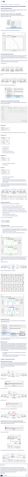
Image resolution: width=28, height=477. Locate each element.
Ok (1, 475)
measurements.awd (3, 63)
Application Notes (11, 4)
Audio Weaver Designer (16, 4)
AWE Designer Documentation (4, 4)
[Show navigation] (26, 475)
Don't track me (5, 475)
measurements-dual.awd (4, 261)
